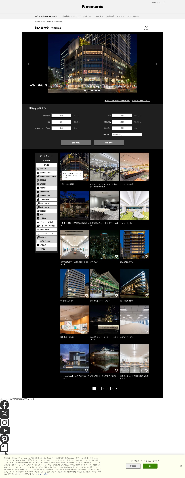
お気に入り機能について (141, 100)
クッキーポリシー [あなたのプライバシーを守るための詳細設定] (44, 474)
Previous (28, 63)
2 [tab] (89, 91)
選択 (61, 115)
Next (156, 63)
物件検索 (76, 142)
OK (150, 466)
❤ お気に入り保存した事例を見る (117, 100)
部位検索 (109, 142)
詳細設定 (133, 466)
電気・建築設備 (40, 21)
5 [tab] (99, 91)
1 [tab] (85, 91)
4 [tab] (96, 91)
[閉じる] (181, 466)
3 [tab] (92, 91)
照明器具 (50, 21)
